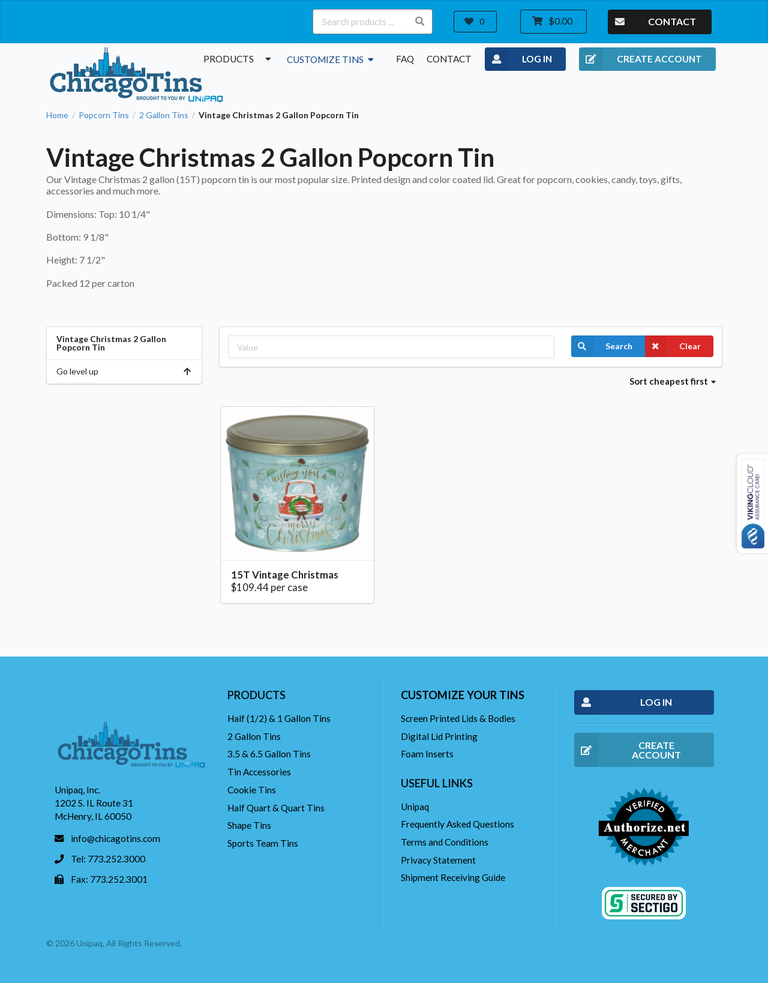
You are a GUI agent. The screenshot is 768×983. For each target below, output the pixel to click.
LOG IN (519, 59)
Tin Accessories (259, 771)
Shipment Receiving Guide (453, 877)
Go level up (124, 371)
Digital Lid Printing (439, 736)
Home (57, 115)
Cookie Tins (251, 789)
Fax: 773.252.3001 (109, 879)
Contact (449, 58)
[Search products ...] (373, 21)
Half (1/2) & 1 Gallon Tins (279, 718)
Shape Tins (249, 825)
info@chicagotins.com (115, 838)
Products (238, 58)
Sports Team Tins (262, 843)
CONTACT (652, 22)
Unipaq (415, 806)
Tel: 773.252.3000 (108, 858)
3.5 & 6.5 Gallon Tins (269, 753)
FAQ (405, 58)
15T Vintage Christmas (284, 574)
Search (601, 346)
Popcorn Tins (104, 115)
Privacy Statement (438, 860)
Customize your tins (462, 695)
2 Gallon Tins (163, 115)
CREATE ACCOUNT (640, 59)
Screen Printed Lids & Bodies (458, 718)
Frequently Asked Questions (457, 824)
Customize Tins (331, 59)
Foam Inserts (427, 753)
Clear (673, 346)
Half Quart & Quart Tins (276, 807)
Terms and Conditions (444, 842)
